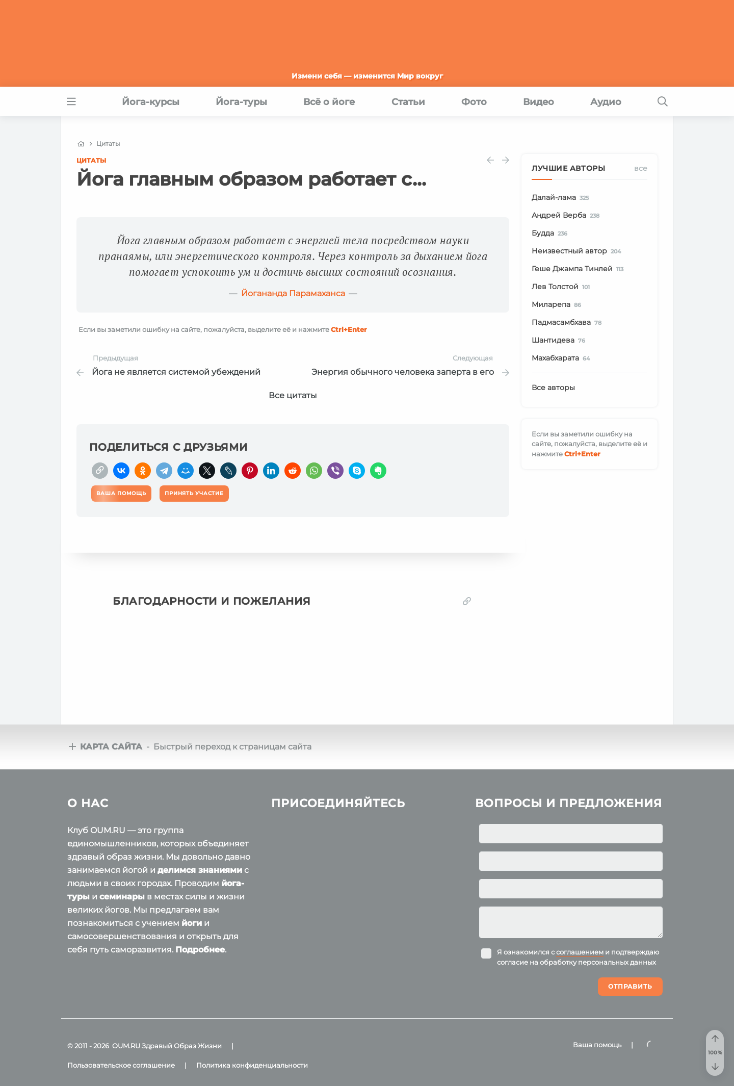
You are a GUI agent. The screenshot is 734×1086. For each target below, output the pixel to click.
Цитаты (91, 160)
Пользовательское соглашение (121, 1065)
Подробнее (200, 949)
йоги (191, 923)
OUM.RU (126, 1046)
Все (640, 168)
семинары (122, 896)
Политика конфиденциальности (252, 1065)
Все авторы (553, 387)
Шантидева (560, 340)
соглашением (580, 952)
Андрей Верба (567, 216)
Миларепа (558, 305)
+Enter (349, 329)
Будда (551, 233)
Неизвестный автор (578, 251)
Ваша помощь (597, 1045)
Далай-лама (562, 198)
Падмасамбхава (568, 323)
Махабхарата (562, 358)
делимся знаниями (200, 870)
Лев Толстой (562, 287)
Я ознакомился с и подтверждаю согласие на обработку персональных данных (578, 957)
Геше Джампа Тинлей (579, 269)
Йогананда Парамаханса (293, 293)
